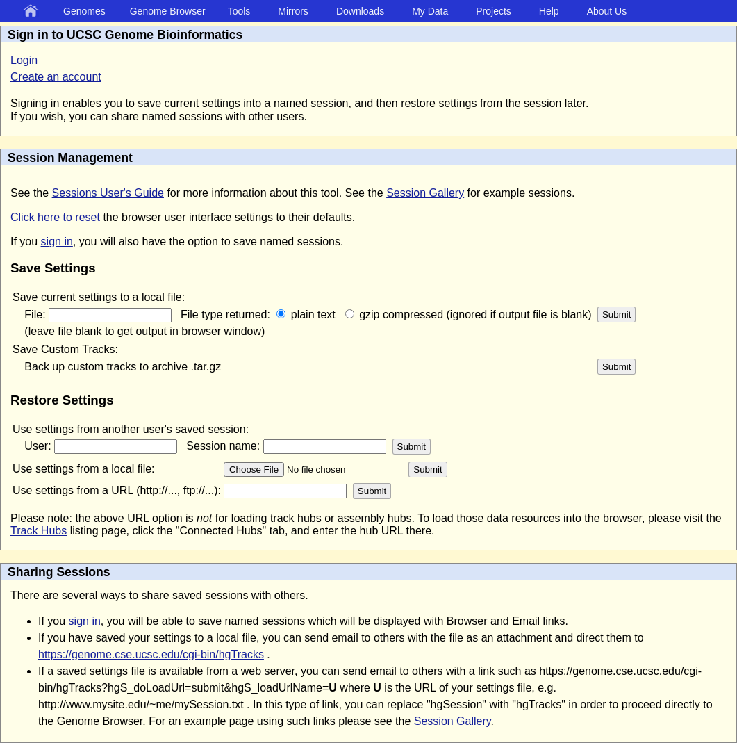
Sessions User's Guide (108, 193)
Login (24, 60)
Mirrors (293, 11)
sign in (57, 241)
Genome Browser (168, 11)
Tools (239, 11)
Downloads (360, 11)
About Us (607, 11)
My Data (430, 11)
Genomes (84, 11)
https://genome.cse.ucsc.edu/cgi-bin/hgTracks (151, 654)
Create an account (55, 77)
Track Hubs (38, 531)
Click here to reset (55, 217)
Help (549, 11)
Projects (493, 11)
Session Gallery (425, 193)
